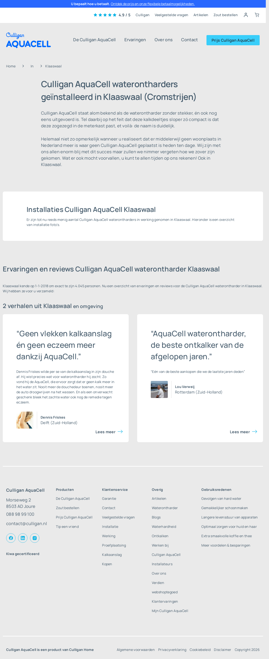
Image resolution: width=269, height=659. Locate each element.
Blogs (156, 517)
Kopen (107, 564)
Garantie (109, 498)
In (32, 66)
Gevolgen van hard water (221, 498)
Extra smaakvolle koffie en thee (226, 536)
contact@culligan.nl (26, 523)
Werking (108, 536)
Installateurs (162, 564)
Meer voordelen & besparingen (225, 545)
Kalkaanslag (112, 554)
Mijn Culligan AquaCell (170, 610)
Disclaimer (222, 649)
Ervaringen (135, 40)
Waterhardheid (164, 526)
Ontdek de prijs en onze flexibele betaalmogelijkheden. (153, 3)
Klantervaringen (165, 601)
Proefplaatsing (114, 545)
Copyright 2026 (247, 649)
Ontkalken (160, 536)
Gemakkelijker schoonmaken (224, 508)
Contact (189, 40)
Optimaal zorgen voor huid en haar (229, 526)
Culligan (143, 15)
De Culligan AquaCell (94, 40)
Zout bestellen (225, 15)
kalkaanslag (81, 371)
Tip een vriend (67, 526)
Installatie (110, 526)
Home (11, 66)
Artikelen (201, 15)
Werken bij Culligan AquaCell (166, 550)
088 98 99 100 (20, 514)
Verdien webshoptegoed (165, 587)
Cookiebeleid (200, 649)
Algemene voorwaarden (136, 649)
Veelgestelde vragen (171, 15)
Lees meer (105, 431)
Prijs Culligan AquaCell (233, 40)
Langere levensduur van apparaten (229, 517)
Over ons (164, 40)
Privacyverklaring (172, 649)
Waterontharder (165, 508)
